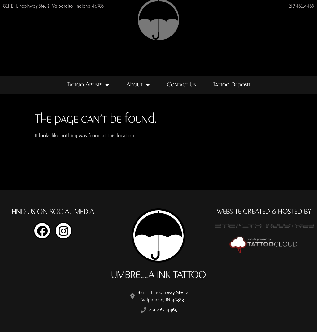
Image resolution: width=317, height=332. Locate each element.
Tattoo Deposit (231, 84)
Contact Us (181, 84)
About (138, 85)
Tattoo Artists (88, 85)
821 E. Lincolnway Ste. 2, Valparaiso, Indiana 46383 (53, 6)
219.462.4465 (301, 6)
